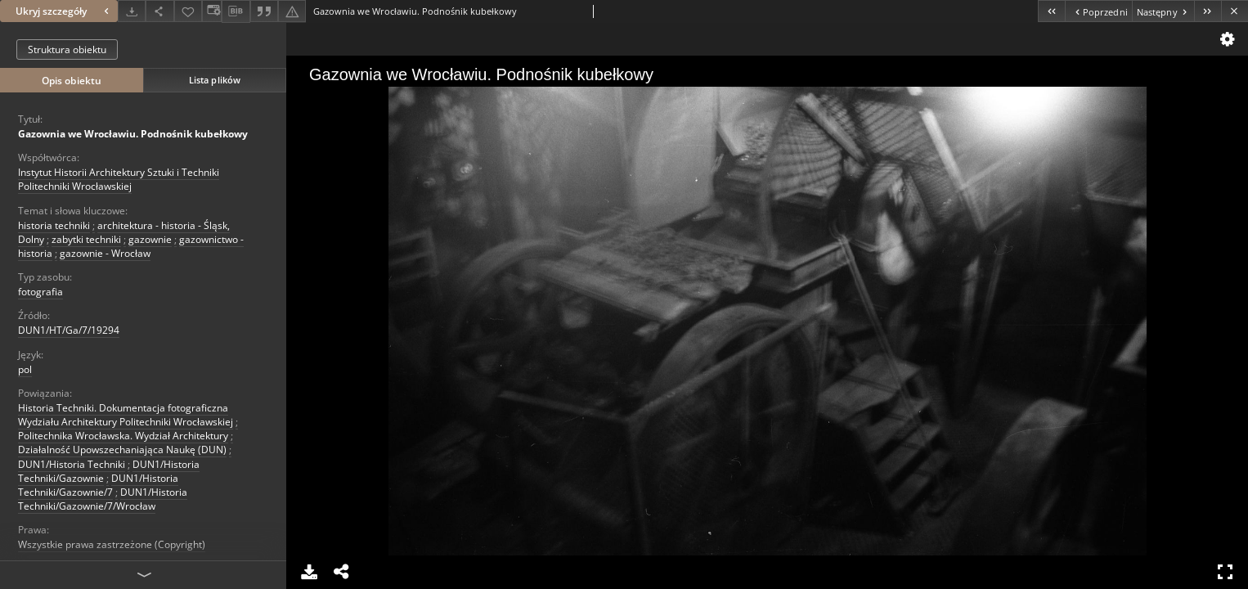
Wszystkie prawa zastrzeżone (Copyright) (111, 544)
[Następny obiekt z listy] (1163, 11)
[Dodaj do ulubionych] (188, 11)
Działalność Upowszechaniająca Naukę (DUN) (122, 449)
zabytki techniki (86, 239)
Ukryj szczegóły (64, 11)
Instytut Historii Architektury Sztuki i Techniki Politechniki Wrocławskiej (118, 179)
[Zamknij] (1234, 11)
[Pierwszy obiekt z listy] (1051, 11)
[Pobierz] (132, 11)
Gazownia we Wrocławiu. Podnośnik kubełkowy (133, 134)
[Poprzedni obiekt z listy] (1098, 11)
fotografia (40, 292)
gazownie (150, 239)
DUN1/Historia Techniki (71, 464)
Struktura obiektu (67, 49)
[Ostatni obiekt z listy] (1207, 11)
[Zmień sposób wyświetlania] (212, 11)
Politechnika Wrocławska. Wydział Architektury (123, 436)
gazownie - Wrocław (105, 253)
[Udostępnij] (159, 11)
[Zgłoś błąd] (292, 11)
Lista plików (214, 80)
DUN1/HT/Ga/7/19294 (68, 330)
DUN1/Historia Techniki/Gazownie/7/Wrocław (102, 499)
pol (25, 369)
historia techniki (54, 225)
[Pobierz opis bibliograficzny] (235, 11)
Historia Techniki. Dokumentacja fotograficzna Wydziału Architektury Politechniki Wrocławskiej (125, 415)
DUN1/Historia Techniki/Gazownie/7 (98, 485)
